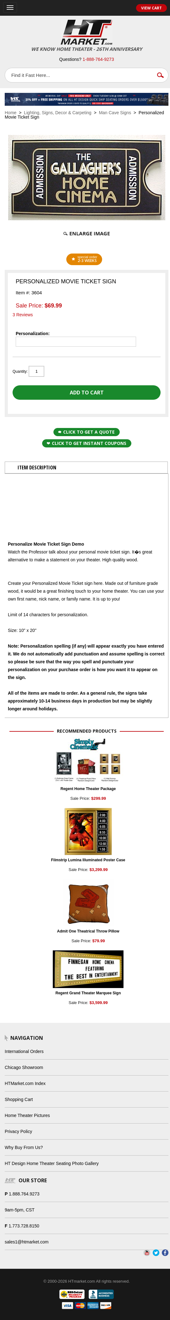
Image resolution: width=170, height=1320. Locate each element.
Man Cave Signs (115, 112)
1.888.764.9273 (24, 1193)
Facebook (165, 1252)
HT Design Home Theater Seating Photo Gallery (52, 1163)
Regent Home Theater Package (88, 789)
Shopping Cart (19, 1099)
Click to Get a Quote (86, 432)
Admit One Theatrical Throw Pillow (88, 931)
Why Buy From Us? (24, 1147)
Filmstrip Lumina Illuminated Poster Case (88, 860)
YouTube (147, 1252)
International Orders (24, 1051)
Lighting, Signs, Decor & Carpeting (57, 112)
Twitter (156, 1252)
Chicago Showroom (24, 1067)
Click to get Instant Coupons (86, 443)
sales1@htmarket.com (26, 1241)
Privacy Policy (18, 1131)
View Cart (151, 8)
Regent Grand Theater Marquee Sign (88, 993)
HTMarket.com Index (25, 1083)
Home (10, 112)
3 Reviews (23, 314)
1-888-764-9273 (98, 59)
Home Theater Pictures (27, 1115)
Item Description (37, 467)
